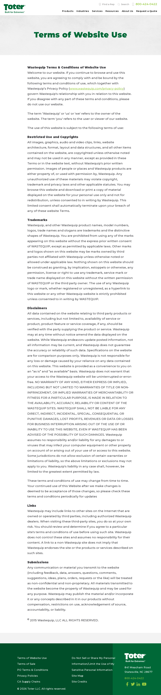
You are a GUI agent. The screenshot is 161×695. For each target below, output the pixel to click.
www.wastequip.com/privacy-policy (97, 88)
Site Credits (79, 681)
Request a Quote (146, 11)
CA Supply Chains (28, 681)
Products (67, 11)
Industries (82, 11)
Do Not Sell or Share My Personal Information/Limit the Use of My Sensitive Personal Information (93, 664)
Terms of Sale (26, 663)
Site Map (77, 675)
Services (97, 11)
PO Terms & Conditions (32, 669)
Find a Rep (108, 4)
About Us (127, 11)
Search (125, 4)
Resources (112, 11)
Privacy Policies (27, 675)
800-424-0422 (146, 4)
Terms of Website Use (32, 658)
